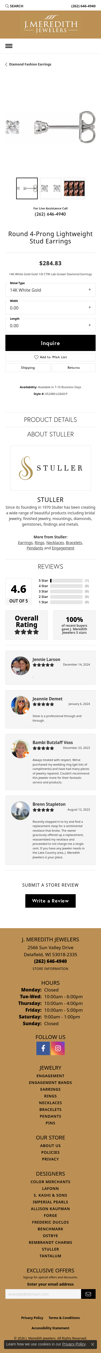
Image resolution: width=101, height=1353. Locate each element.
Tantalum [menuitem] (50, 1255)
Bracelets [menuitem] (50, 1109)
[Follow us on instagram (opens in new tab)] (58, 1048)
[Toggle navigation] (9, 46)
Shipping (28, 368)
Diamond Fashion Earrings (30, 64)
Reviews (50, 566)
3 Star (43, 591)
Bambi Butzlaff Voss (53, 742)
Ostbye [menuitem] (50, 1235)
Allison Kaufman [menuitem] (50, 1208)
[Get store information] (50, 968)
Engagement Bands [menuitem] (50, 1082)
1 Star (43, 602)
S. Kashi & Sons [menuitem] (50, 1195)
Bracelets (74, 542)
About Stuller (50, 434)
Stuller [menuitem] (50, 1249)
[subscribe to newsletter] (88, 1294)
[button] (14, 6)
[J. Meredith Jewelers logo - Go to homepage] (50, 24)
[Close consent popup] (92, 1344)
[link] (83, 6)
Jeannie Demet (47, 698)
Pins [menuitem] (50, 1122)
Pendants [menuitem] (50, 1116)
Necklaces (55, 542)
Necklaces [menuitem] (50, 1102)
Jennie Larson (46, 659)
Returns (74, 368)
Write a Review (50, 900)
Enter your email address (50, 1284)
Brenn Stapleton (49, 804)
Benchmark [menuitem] (50, 1228)
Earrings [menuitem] (50, 1089)
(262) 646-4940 (50, 214)
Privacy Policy (32, 1318)
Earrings (25, 542)
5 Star (43, 580)
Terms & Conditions (64, 1318)
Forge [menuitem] (50, 1215)
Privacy (50, 1159)
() (87, 580)
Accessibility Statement (50, 1328)
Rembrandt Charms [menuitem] (50, 1242)
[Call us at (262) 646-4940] (50, 961)
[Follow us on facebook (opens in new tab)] (43, 1048)
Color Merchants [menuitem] (50, 1181)
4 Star (43, 586)
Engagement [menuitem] (50, 1075)
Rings (39, 542)
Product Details (50, 419)
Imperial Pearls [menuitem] (50, 1201)
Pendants (35, 547)
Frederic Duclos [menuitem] (50, 1222)
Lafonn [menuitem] (50, 1188)
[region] (50, 127)
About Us (50, 1145)
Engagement (63, 547)
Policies (50, 1152)
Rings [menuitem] (50, 1096)
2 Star (43, 596)
